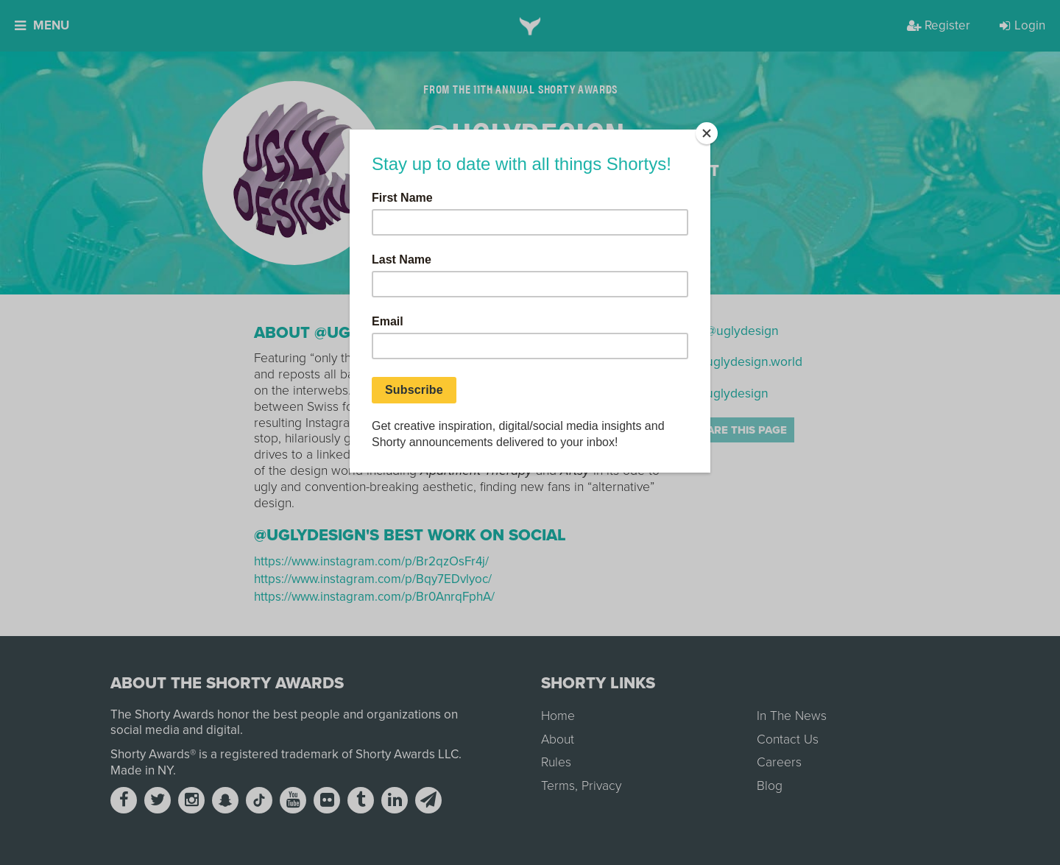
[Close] (707, 133)
